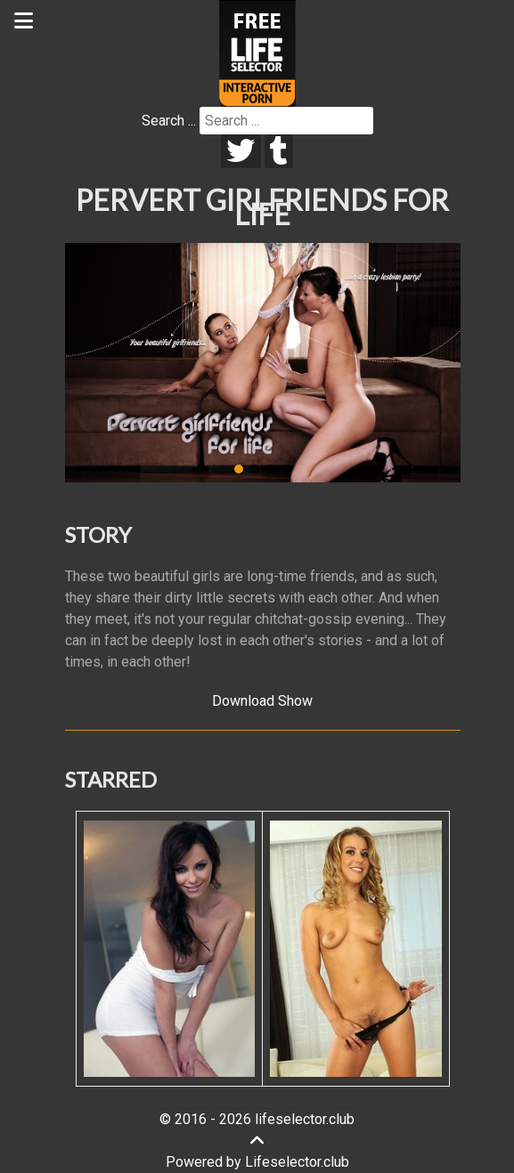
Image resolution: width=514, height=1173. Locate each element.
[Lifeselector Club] (257, 52)
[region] (263, 363)
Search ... (169, 120)
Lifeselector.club (297, 1161)
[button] (238, 469)
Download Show (262, 700)
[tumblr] (279, 151)
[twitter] (241, 151)
